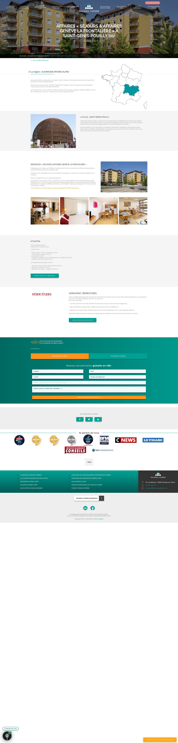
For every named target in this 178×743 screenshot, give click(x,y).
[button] (84, 467)
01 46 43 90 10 (152, 3)
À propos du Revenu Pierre (24, 7)
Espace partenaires (137, 7)
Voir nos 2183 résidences (40, 60)
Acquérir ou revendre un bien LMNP (160, 739)
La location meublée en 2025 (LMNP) (40, 7)
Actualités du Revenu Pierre (105, 7)
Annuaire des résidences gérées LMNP (86, 478)
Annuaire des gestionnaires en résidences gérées (91, 475)
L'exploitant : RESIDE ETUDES (83, 293)
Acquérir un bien (118, 356)
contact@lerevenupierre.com (154, 488)
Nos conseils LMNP (121, 7)
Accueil (23, 56)
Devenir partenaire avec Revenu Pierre (86, 485)
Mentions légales (98, 519)
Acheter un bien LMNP (73, 7)
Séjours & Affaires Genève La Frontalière (64, 56)
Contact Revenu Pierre (154, 7)
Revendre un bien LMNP (56, 7)
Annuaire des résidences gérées (38, 56)
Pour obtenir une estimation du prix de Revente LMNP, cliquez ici (55, 188)
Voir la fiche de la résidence (44, 275)
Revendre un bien (60, 356)
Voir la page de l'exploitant (82, 320)
